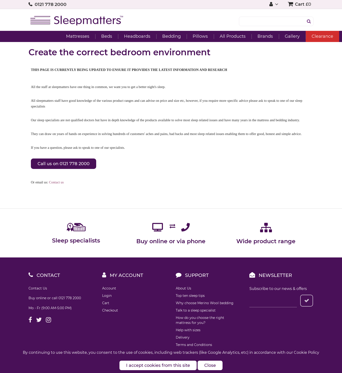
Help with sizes (188, 330)
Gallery (263, 36)
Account (109, 288)
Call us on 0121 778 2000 (64, 163)
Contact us (56, 182)
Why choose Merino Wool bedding (204, 303)
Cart (105, 303)
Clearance (294, 36)
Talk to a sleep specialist (196, 310)
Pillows (171, 36)
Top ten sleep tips (190, 296)
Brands (236, 36)
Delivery (183, 337)
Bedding (143, 36)
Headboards (108, 36)
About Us (183, 288)
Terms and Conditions (194, 345)
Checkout (110, 310)
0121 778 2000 (50, 4)
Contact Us (37, 288)
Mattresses (49, 36)
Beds (78, 36)
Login (107, 296)
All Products (204, 36)
